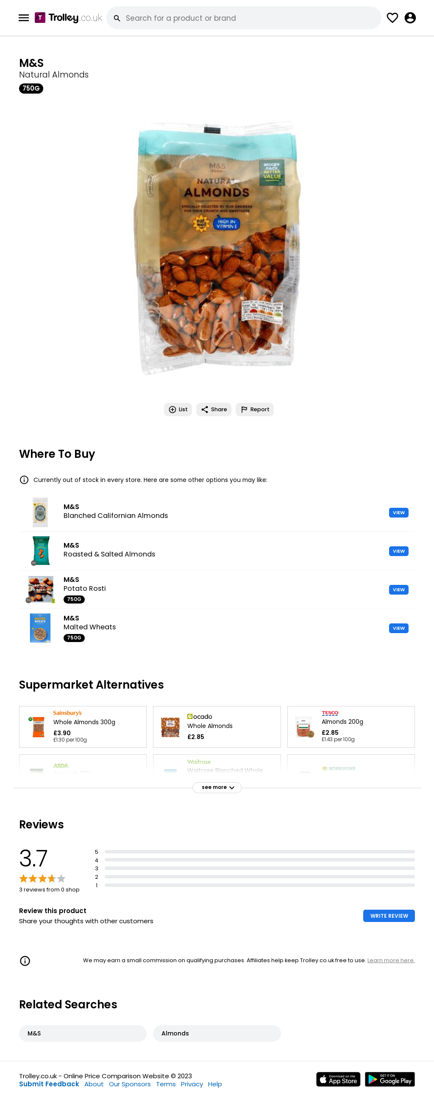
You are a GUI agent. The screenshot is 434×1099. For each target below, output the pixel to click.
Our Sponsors (130, 1084)
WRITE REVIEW (389, 915)
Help (215, 1084)
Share (213, 409)
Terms (166, 1084)
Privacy (192, 1084)
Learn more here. (391, 960)
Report (255, 409)
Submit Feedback (49, 1084)
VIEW (399, 512)
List (178, 409)
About (94, 1084)
